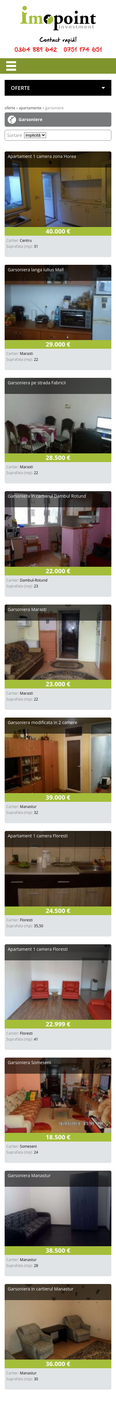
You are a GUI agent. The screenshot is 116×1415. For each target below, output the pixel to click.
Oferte (10, 108)
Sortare (14, 135)
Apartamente (30, 108)
